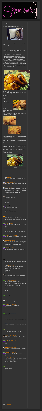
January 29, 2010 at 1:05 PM (13, 352)
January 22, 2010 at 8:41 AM (13, 223)
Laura (6, 187)
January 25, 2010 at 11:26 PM (10, 323)
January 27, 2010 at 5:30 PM (13, 340)
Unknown (6, 216)
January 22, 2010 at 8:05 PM (11, 265)
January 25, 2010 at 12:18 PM (13, 313)
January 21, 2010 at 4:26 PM (13, 195)
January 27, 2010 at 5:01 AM (12, 335)
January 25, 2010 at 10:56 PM (10, 318)
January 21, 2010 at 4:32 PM (11, 200)
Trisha (6, 318)
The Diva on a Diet (7, 182)
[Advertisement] (15, 397)
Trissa (6, 323)
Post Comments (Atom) (8, 404)
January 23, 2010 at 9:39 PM (13, 295)
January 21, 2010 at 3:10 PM (10, 177)
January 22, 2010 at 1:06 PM (12, 240)
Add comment (5, 371)
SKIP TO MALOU (7, 223)
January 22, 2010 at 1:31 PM (13, 247)
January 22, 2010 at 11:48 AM (13, 235)
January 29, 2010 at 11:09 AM (12, 347)
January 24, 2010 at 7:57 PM (13, 304)
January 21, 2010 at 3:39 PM (13, 182)
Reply (5, 193)
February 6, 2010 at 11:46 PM (10, 357)
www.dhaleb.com (7, 240)
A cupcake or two (7, 335)
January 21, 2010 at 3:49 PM (10, 187)
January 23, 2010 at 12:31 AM (13, 280)
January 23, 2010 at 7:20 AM (11, 288)
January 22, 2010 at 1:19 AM (11, 216)
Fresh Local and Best (7, 195)
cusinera (6, 357)
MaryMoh (6, 200)
